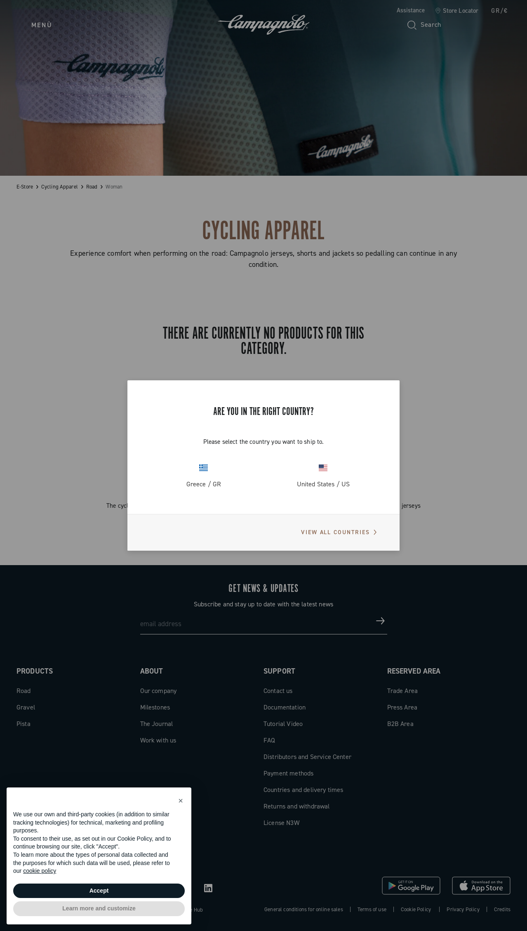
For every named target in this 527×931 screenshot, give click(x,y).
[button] (180, 800)
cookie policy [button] (39, 870)
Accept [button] (99, 890)
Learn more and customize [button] (98, 908)
